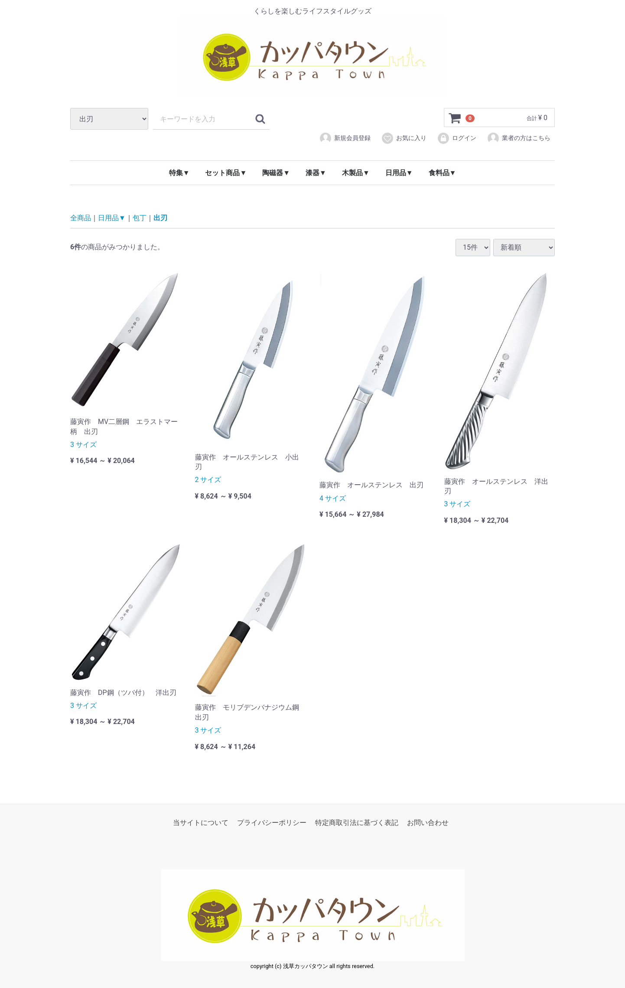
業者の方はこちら (518, 138)
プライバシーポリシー (271, 822)
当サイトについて (200, 822)
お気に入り (403, 138)
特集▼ (179, 173)
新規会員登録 (345, 138)
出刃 (160, 218)
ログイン (456, 138)
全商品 (80, 218)
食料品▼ (442, 173)
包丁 (139, 218)
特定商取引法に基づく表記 (356, 822)
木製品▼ (356, 173)
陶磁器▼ (276, 173)
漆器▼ (316, 173)
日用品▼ (399, 173)
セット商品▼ (226, 173)
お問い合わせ (428, 822)
